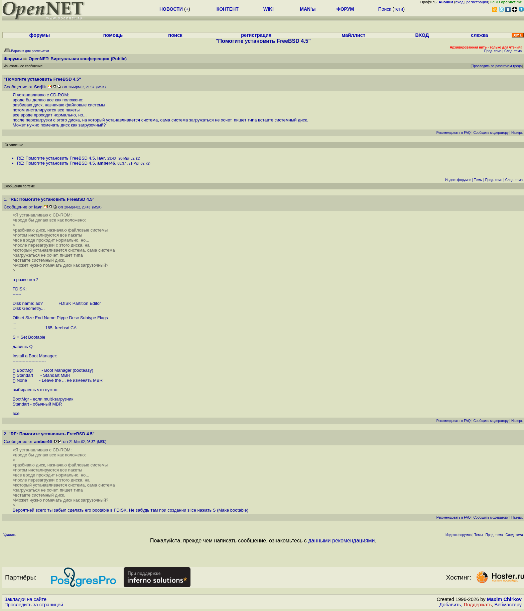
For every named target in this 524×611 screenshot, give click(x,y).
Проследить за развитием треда (497, 66)
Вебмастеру (508, 604)
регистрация (477, 2)
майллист (353, 35)
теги (398, 9)
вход (459, 2)
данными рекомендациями (341, 540)
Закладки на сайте (25, 599)
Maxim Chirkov (504, 599)
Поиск (384, 9)
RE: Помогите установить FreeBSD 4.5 (56, 158)
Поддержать (478, 604)
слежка (479, 35)
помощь (113, 35)
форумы (39, 35)
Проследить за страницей (33, 604)
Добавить (450, 604)
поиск (175, 35)
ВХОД (422, 35)
